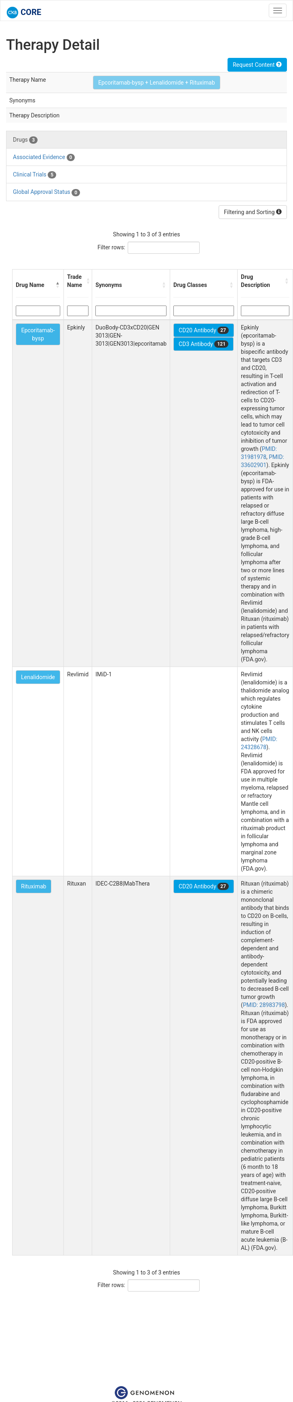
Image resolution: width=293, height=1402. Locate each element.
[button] (57, 285)
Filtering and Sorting (253, 212)
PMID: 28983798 (264, 1005)
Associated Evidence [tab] (44, 157)
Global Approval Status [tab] (46, 192)
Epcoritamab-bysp (38, 334)
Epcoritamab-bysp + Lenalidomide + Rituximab (156, 82)
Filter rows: (111, 247)
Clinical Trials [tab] (34, 174)
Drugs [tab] (25, 140)
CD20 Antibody (204, 330)
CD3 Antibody (203, 344)
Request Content (257, 65)
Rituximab (33, 886)
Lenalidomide (38, 677)
